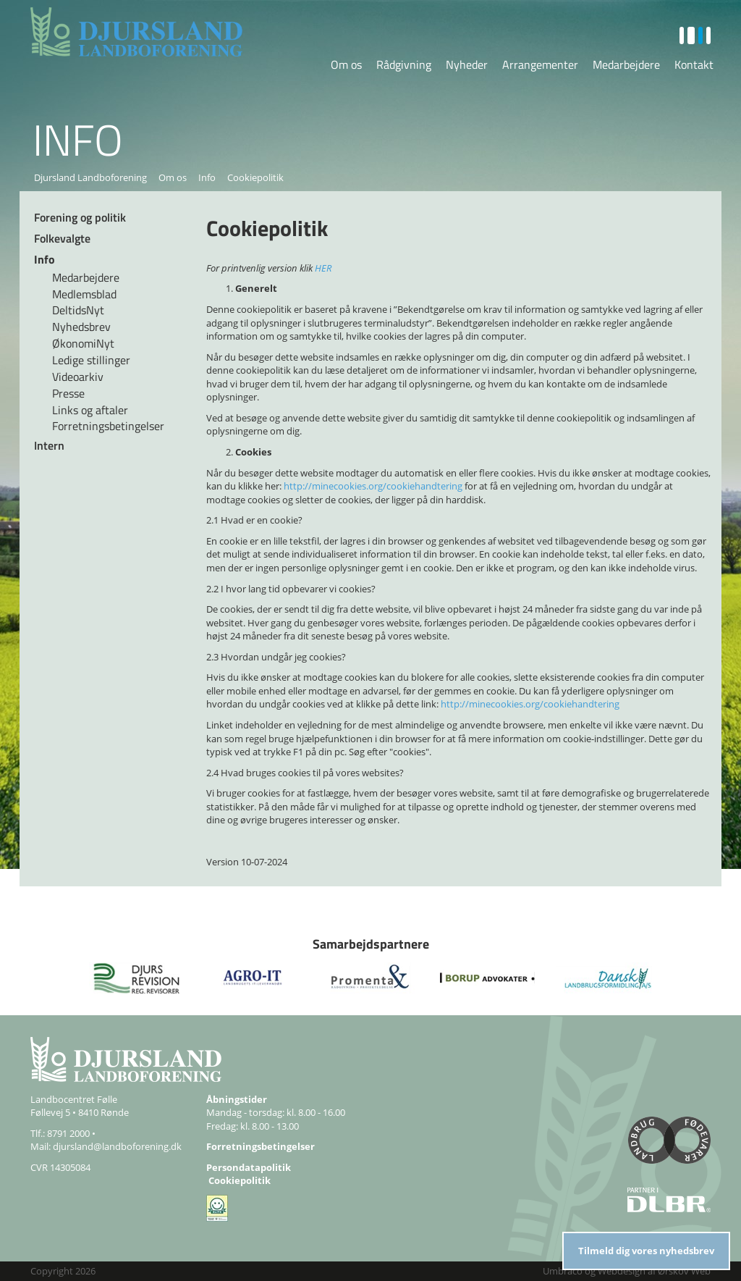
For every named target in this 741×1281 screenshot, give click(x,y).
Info (207, 177)
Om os (346, 64)
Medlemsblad (84, 294)
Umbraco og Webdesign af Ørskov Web (627, 1270)
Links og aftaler (90, 410)
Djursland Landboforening (90, 177)
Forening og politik (80, 217)
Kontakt (694, 64)
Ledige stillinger (91, 360)
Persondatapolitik (248, 1167)
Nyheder (467, 64)
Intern (49, 445)
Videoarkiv (77, 376)
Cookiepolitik (239, 1180)
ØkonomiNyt (83, 343)
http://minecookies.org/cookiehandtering (373, 485)
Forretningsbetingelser (108, 425)
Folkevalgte (62, 238)
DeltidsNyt (78, 310)
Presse (68, 393)
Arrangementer (540, 64)
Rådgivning (403, 64)
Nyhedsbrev (81, 326)
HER (323, 267)
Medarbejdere (626, 64)
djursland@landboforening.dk (117, 1146)
